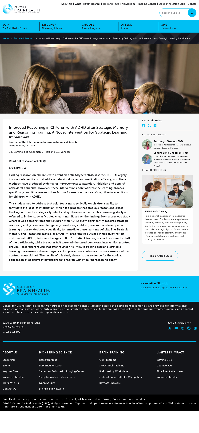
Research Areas (48, 381)
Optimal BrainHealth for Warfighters (120, 399)
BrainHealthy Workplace (113, 393)
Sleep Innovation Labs (172, 3)
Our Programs (107, 381)
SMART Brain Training (156, 233)
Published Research (24, 38)
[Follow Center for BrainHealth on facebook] (189, 350)
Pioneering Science (55, 374)
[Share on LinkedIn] (155, 147)
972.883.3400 (12, 353)
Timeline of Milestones (170, 393)
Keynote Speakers (109, 405)
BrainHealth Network (51, 410)
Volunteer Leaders (13, 399)
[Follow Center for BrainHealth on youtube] (176, 350)
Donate (192, 3)
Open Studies (47, 405)
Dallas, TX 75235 (13, 348)
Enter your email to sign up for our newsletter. (164, 309)
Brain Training (111, 374)
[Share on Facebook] (143, 147)
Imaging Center (147, 3)
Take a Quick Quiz (160, 277)
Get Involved (164, 387)
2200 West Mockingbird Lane (21, 344)
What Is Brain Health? (87, 3)
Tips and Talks (111, 3)
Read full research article (27, 183)
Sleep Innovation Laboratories (57, 399)
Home (6, 38)
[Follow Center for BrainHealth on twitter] (169, 350)
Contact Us (9, 410)
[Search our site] (177, 12)
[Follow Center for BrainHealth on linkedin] (195, 350)
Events (6, 387)
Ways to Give (10, 393)
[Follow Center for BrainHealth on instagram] (182, 350)
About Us (66, 3)
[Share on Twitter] (149, 147)
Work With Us (11, 405)
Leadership (9, 381)
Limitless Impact (170, 374)
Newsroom (128, 3)
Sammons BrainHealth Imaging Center (62, 393)
